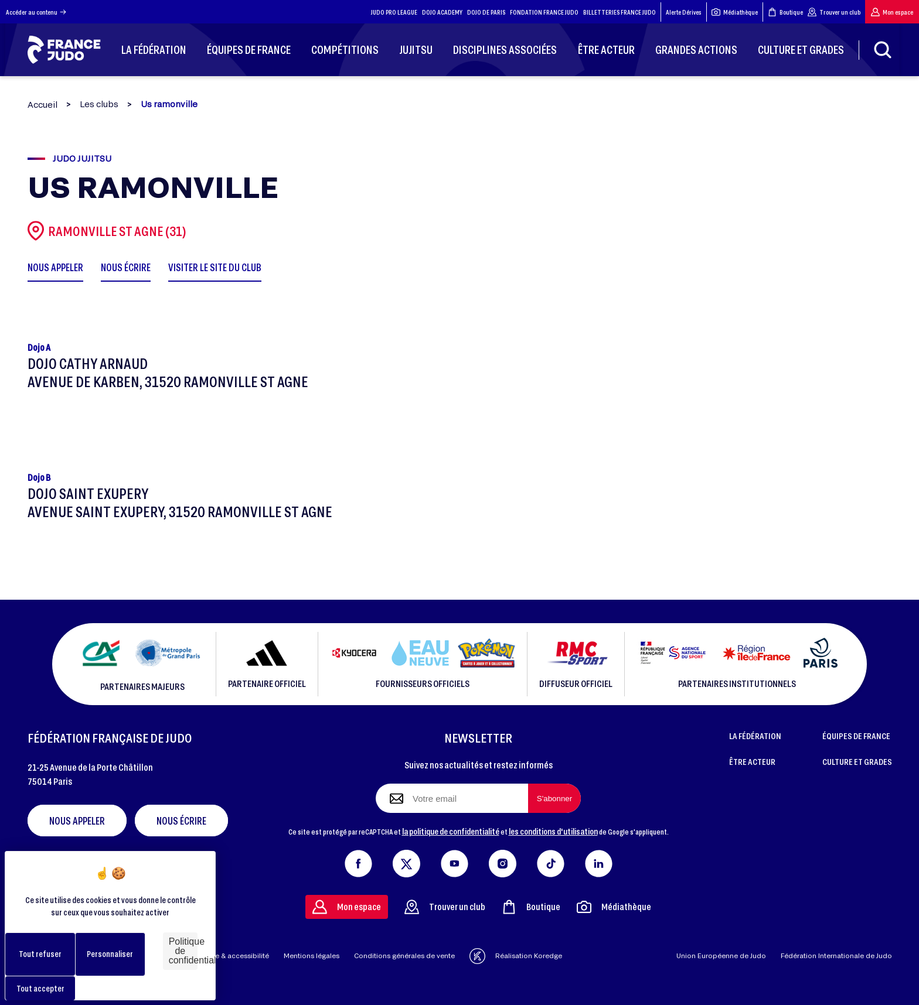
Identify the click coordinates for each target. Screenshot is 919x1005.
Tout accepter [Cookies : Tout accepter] (40, 988)
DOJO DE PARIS (486, 12)
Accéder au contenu (36, 12)
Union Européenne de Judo (721, 955)
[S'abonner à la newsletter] (554, 798)
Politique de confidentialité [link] (183, 950)
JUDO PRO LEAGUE (394, 12)
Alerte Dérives (684, 12)
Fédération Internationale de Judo (836, 955)
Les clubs (99, 104)
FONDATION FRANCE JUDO (544, 12)
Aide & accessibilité (236, 955)
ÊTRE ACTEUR (752, 761)
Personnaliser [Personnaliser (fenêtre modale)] (110, 954)
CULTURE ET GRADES (857, 761)
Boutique (785, 12)
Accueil (42, 105)
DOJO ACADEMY (442, 12)
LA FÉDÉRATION (755, 735)
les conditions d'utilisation (553, 831)
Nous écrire (181, 820)
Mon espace (892, 12)
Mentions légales (311, 955)
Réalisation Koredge (515, 956)
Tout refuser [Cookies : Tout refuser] (40, 954)
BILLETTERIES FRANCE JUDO (619, 12)
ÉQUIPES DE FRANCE (856, 735)
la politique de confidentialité (450, 831)
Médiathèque (735, 12)
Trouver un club (834, 12)
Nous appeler (77, 820)
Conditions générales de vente (404, 955)
